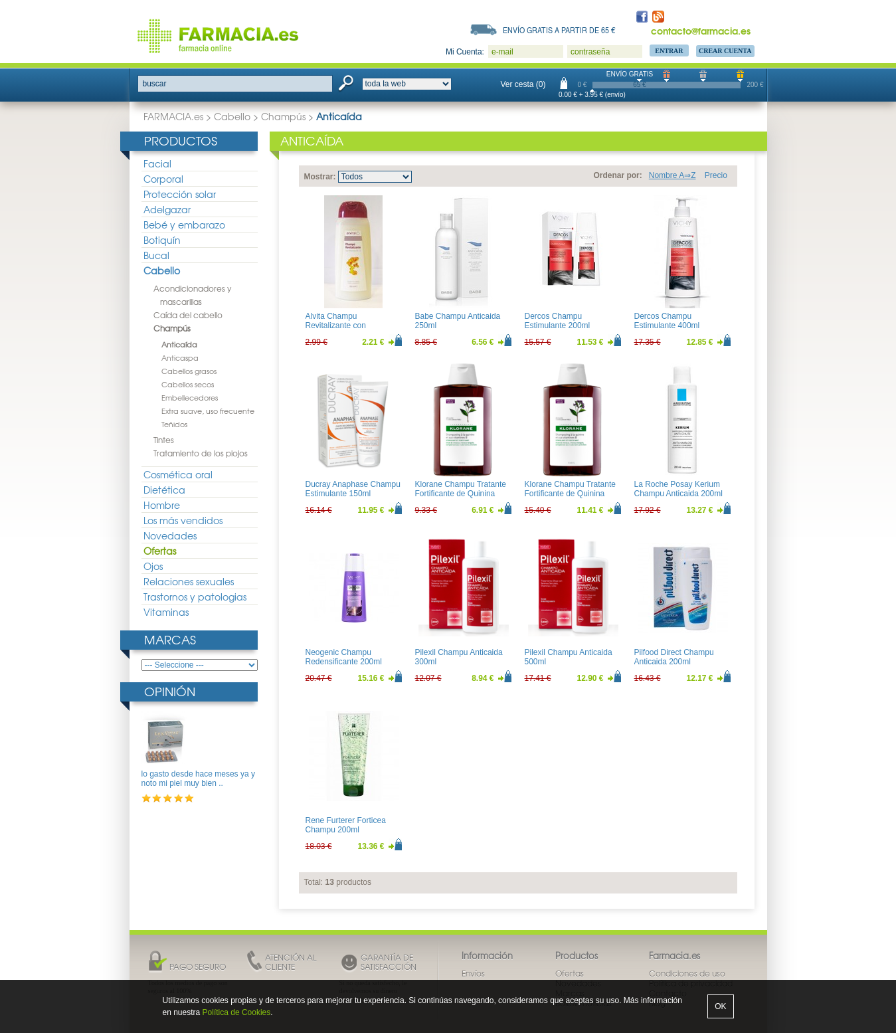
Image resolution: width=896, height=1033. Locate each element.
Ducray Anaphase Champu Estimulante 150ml (353, 489)
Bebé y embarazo (184, 224)
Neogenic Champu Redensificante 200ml (344, 657)
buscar (155, 83)
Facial (157, 163)
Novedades (170, 535)
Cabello (232, 116)
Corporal (163, 178)
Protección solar (179, 194)
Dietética (164, 489)
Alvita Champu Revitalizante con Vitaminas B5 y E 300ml (348, 326)
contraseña (590, 51)
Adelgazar (167, 209)
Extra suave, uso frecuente (207, 410)
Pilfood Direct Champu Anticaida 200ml (674, 657)
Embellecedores (189, 397)
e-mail (502, 51)
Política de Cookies (237, 1012)
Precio (716, 175)
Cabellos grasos (189, 370)
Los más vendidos (183, 520)
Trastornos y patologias (194, 596)
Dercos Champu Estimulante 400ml (667, 321)
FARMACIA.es (173, 116)
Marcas (170, 639)
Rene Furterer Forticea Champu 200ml (346, 825)
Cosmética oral (178, 474)
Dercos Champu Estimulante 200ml (557, 321)
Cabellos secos (187, 384)
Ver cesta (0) (523, 84)
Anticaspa (180, 357)
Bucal (156, 255)
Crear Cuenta (725, 50)
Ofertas (159, 550)
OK (720, 1006)
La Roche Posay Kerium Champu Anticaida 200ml (678, 489)
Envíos (473, 973)
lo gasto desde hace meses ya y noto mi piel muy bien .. (198, 778)
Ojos (153, 566)
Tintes (163, 440)
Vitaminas (166, 611)
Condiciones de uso (687, 973)
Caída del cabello (188, 315)
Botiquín (162, 239)
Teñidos (174, 424)
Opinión (169, 691)
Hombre (161, 505)
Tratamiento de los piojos (200, 453)
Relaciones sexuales (188, 581)
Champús (283, 116)
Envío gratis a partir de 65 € (559, 30)
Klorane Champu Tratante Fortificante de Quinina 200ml (460, 494)
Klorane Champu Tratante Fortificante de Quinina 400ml (570, 494)
